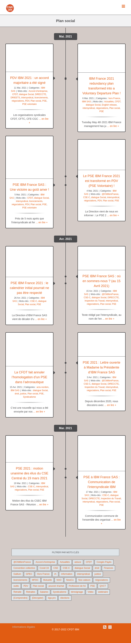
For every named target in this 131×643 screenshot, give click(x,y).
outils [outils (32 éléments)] (16, 586)
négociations (18, 101)
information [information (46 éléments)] (66, 574)
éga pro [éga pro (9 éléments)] (52, 598)
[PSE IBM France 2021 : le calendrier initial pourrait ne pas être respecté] (29, 261)
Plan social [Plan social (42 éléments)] (38, 586)
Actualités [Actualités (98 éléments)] (65, 562)
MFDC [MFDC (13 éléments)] (35, 580)
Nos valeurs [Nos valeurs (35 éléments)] (84, 580)
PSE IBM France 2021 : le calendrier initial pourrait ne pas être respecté (29, 288)
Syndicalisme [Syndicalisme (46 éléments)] (59, 592)
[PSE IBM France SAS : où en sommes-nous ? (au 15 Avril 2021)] (101, 258)
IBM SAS (86, 101)
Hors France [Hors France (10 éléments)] (43, 574)
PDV (27, 101)
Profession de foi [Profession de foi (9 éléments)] (77, 586)
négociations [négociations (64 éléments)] (101, 580)
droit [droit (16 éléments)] (97, 568)
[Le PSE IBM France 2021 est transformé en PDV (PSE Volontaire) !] (101, 155)
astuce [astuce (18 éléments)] (77, 562)
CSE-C (86, 197)
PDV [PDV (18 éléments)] (25, 586)
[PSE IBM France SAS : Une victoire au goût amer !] (29, 157)
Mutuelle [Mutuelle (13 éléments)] (47, 580)
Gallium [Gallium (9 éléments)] (17, 574)
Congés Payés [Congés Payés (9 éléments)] (104, 562)
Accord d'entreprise (38, 91)
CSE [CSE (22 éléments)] (55, 568)
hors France (114, 98)
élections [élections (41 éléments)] (64, 598)
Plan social (36, 101)
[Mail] (110, 627)
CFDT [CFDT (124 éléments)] (89, 562)
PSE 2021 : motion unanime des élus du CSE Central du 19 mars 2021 (29, 473)
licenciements (41, 97)
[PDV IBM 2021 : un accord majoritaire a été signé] (29, 58)
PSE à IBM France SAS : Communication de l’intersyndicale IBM (101, 482)
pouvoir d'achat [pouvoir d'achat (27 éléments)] (56, 586)
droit (17, 393)
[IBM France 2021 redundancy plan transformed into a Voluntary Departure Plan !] (101, 58)
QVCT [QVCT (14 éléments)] (103, 586)
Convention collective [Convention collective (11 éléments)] (24, 568)
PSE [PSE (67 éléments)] (92, 586)
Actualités (109, 101)
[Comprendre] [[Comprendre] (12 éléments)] (20, 598)
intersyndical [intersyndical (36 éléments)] (83, 574)
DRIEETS (15, 97)
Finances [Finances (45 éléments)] (108, 568)
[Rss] (104, 627)
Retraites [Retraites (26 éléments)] (30, 592)
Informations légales (23, 626)
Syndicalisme (29, 397)
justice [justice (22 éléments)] (97, 574)
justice (23, 393)
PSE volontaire (29, 104)
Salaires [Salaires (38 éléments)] (44, 592)
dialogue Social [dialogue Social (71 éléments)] (82, 568)
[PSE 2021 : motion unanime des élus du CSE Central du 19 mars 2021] (29, 449)
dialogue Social (26, 94)
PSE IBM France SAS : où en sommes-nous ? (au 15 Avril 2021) (101, 281)
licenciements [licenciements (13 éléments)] (20, 580)
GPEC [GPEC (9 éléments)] (29, 574)
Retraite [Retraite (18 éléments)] (17, 592)
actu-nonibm (43, 387)
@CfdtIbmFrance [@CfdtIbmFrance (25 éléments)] (22, 562)
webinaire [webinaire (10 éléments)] (103, 592)
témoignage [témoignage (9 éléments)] (77, 592)
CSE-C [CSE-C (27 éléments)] (66, 568)
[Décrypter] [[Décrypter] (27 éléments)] (37, 598)
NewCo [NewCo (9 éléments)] (70, 580)
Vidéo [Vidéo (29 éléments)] (90, 592)
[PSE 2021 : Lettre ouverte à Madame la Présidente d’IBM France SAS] (101, 344)
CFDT (15, 94)
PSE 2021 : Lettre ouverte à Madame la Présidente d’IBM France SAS (101, 367)
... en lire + (113, 126)
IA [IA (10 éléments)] (55, 574)
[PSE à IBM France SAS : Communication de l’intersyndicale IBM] (101, 453)
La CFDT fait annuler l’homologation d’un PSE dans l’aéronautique (29, 377)
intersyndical (27, 97)
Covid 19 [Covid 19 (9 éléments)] (44, 568)
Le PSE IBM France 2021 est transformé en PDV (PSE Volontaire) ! (101, 181)
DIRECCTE (40, 94)
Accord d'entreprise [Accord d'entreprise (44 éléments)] (45, 562)
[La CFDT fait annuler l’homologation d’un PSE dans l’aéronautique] (29, 349)
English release (109, 105)
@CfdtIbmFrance (110, 194)
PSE (44, 101)
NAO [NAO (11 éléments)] (59, 580)
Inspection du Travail (95, 300)
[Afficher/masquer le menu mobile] (124, 6)
